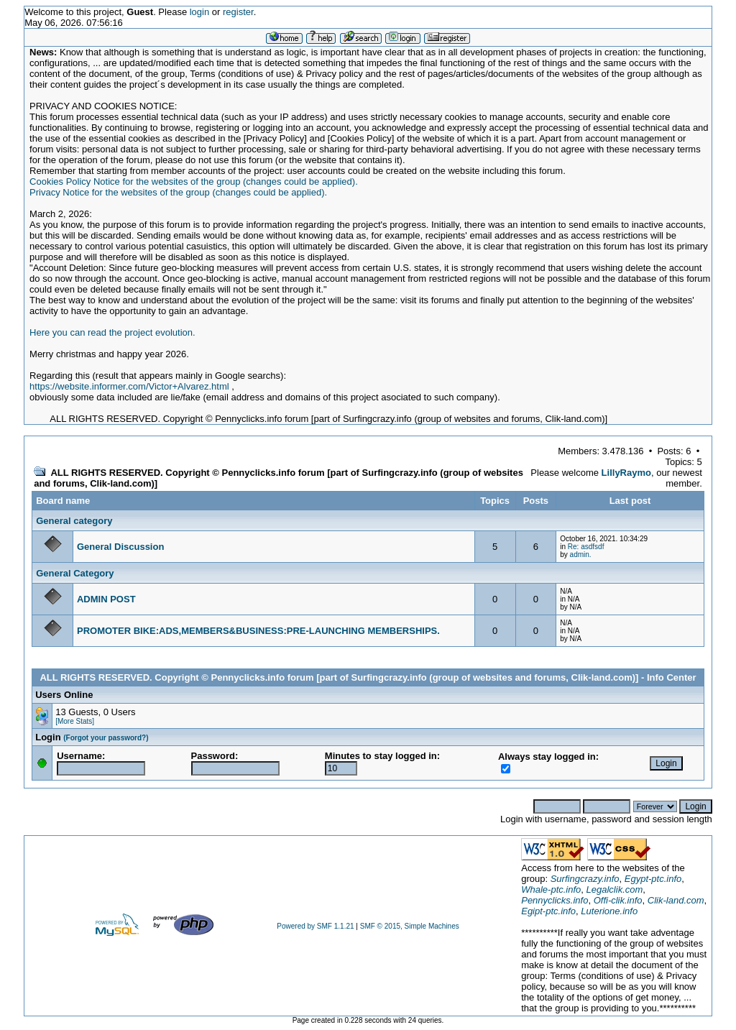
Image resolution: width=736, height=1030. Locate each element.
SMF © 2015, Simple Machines (409, 926)
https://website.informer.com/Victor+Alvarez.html (129, 386)
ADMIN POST (106, 599)
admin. (581, 554)
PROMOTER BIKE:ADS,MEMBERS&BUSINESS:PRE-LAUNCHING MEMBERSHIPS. (258, 630)
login (199, 11)
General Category (75, 573)
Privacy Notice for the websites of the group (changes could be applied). (178, 192)
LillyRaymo (626, 472)
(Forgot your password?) (105, 738)
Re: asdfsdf (586, 547)
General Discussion (120, 546)
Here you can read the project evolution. (112, 332)
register (238, 11)
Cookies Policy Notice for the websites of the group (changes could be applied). (193, 181)
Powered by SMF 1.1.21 (315, 926)
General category (74, 520)
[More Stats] (74, 721)
